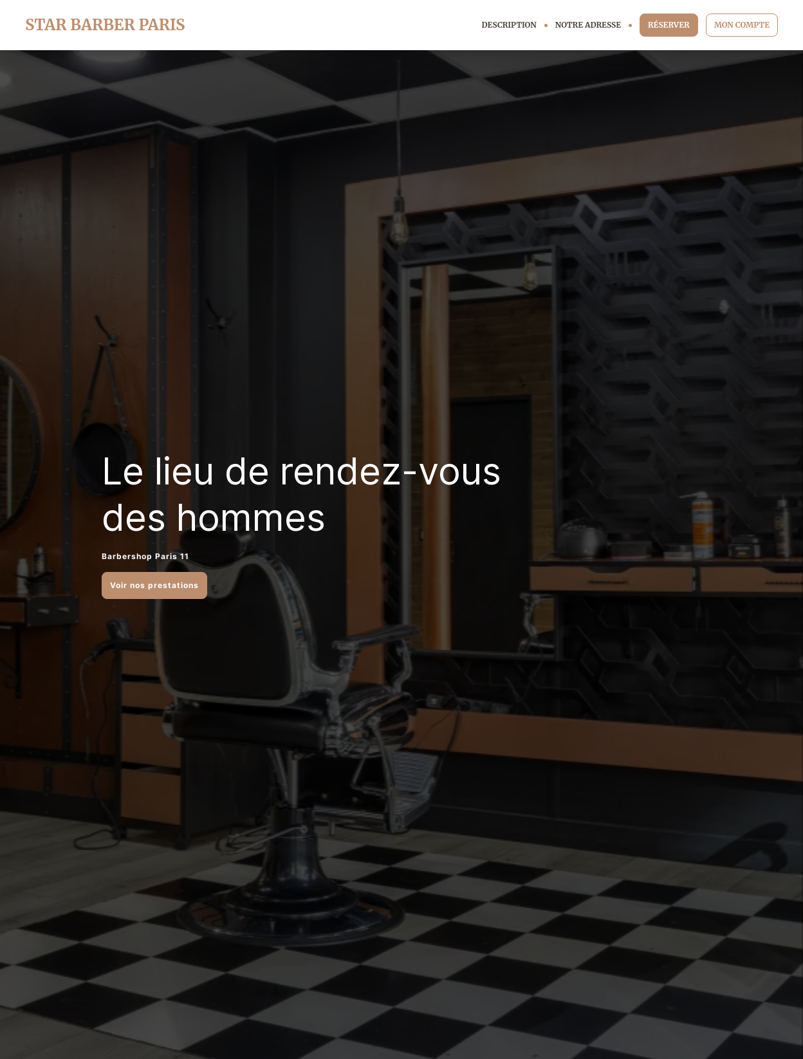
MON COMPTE (742, 25)
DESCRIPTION (509, 25)
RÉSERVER (669, 25)
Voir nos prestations (154, 585)
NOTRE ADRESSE (588, 25)
